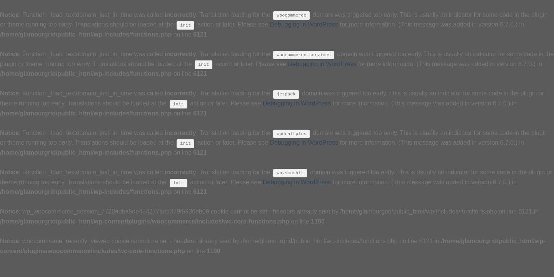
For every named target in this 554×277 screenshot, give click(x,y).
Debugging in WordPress (304, 24)
